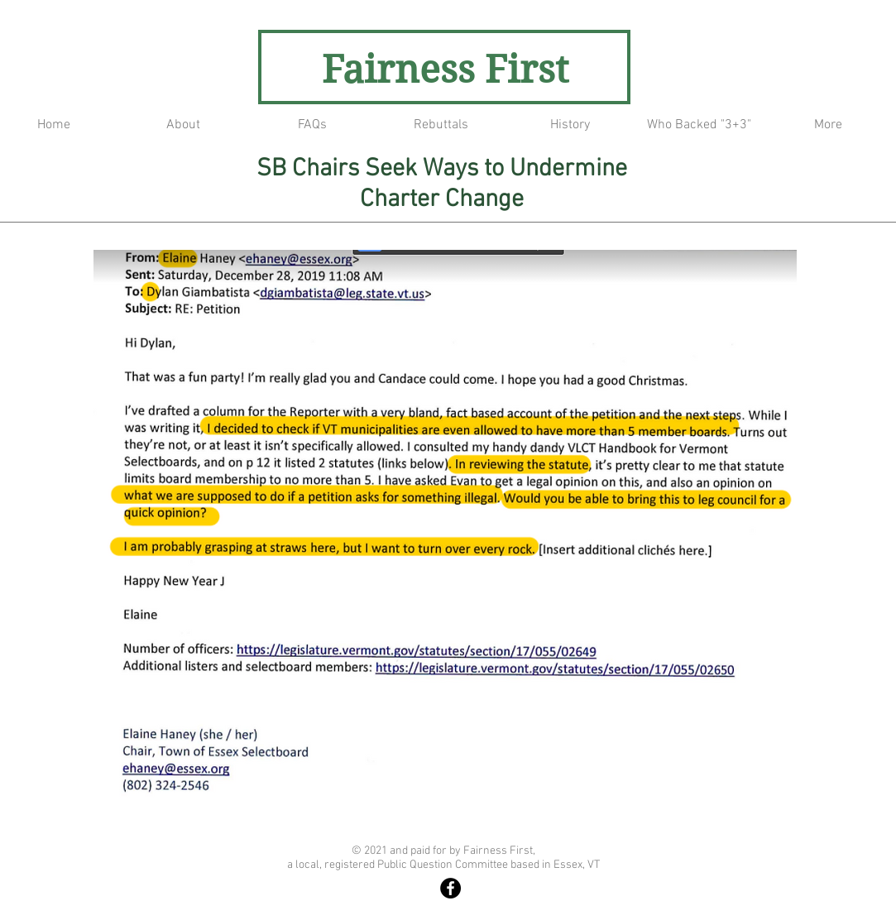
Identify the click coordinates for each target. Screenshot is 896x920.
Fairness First (445, 69)
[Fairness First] (450, 888)
